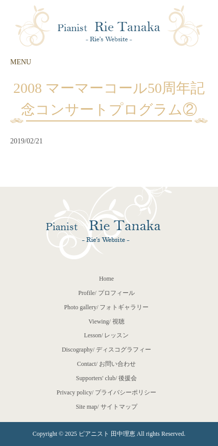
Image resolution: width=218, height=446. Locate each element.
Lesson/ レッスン (106, 335)
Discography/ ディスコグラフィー (106, 349)
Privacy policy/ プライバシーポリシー (106, 392)
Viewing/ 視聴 (106, 321)
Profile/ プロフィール (106, 292)
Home (106, 278)
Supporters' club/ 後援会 (106, 378)
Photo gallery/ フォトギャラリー (106, 307)
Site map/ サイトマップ (106, 406)
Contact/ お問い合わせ (106, 363)
